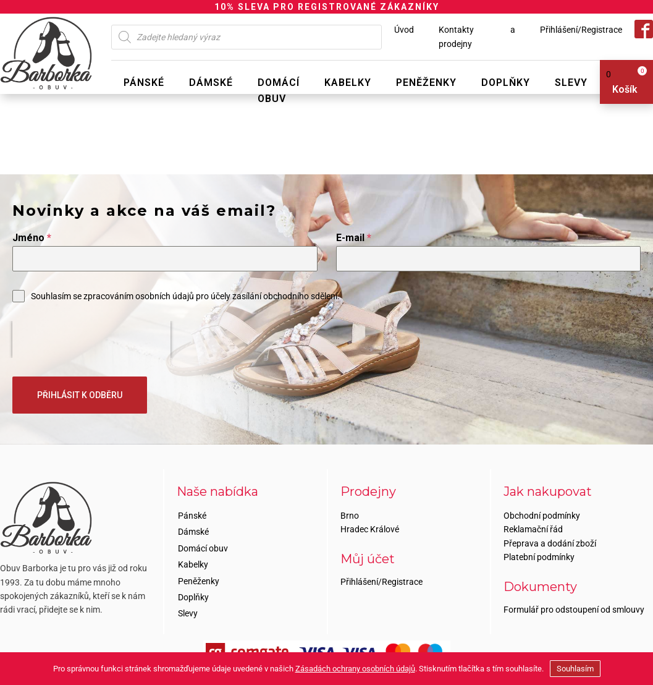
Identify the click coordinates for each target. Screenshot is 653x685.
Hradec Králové (369, 529)
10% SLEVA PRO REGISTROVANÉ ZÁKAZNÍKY (326, 7)
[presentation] (91, 339)
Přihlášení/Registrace (581, 30)
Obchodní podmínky (541, 516)
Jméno (31, 238)
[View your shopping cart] (622, 82)
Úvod (404, 30)
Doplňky (505, 82)
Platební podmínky (539, 557)
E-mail (353, 238)
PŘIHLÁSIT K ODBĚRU (79, 395)
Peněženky (426, 82)
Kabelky (347, 82)
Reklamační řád (533, 529)
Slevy (571, 82)
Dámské (211, 82)
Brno (349, 516)
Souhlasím (575, 668)
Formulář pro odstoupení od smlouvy (573, 610)
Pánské (144, 82)
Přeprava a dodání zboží (549, 543)
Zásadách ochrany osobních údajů (355, 668)
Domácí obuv (279, 90)
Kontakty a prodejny (477, 36)
